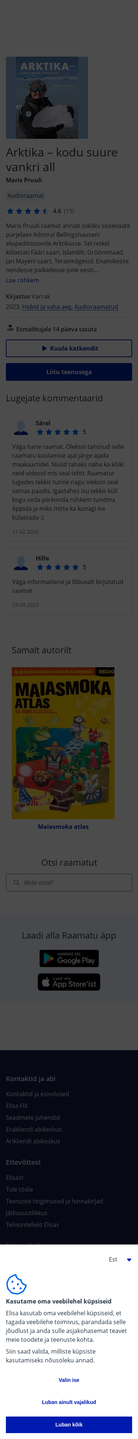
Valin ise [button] (69, 1380)
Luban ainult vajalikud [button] (69, 1402)
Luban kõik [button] (69, 1425)
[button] (117, 1259)
